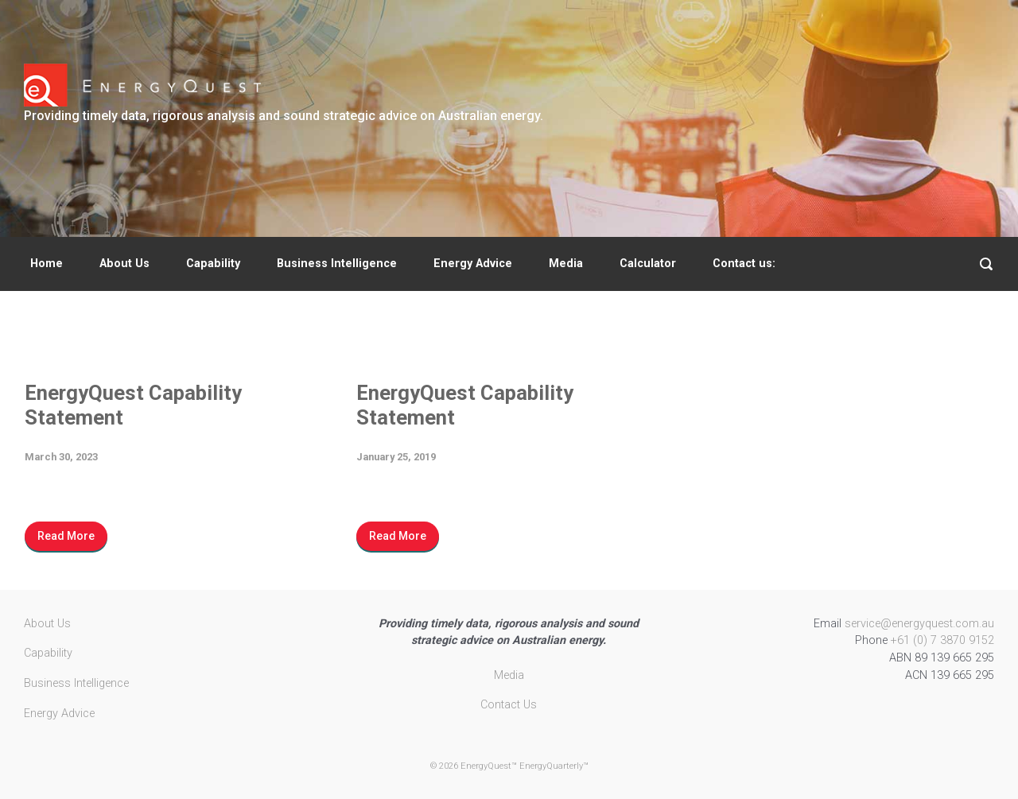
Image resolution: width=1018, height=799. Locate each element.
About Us (124, 263)
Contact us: (744, 263)
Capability (213, 263)
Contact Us (508, 705)
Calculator (648, 263)
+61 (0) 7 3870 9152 (942, 640)
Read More (66, 535)
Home (46, 263)
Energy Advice (472, 263)
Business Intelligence (337, 263)
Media (566, 263)
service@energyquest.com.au (919, 623)
